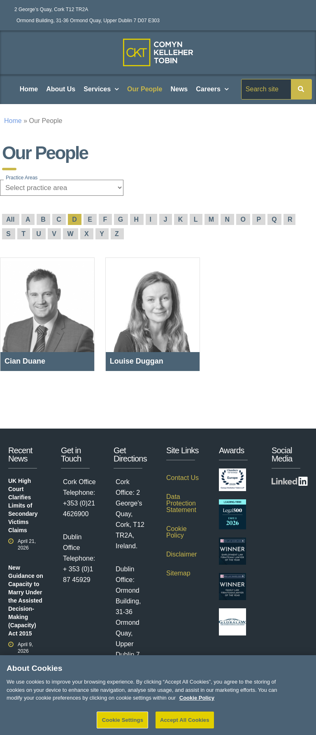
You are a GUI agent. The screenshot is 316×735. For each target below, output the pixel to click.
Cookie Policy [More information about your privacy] (196, 704)
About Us (60, 89)
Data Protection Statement (181, 503)
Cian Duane (25, 361)
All (11, 219)
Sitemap (178, 573)
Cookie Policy (176, 532)
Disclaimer (181, 554)
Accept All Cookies (184, 726)
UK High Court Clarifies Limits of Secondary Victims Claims (23, 505)
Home (29, 89)
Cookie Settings (122, 726)
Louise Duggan (136, 361)
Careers (212, 89)
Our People (144, 89)
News (179, 89)
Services (101, 89)
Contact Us (182, 477)
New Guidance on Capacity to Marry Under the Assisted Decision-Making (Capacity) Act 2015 (25, 600)
